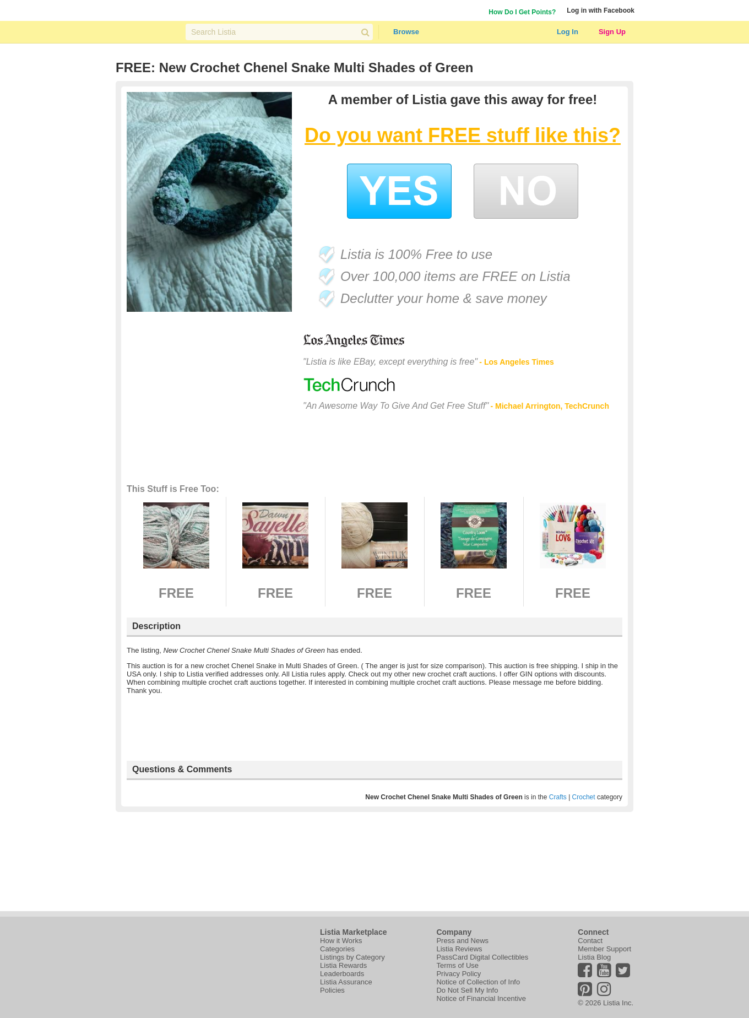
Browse (406, 32)
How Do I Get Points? (522, 12)
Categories (337, 949)
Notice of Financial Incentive (481, 998)
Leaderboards (342, 974)
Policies (332, 990)
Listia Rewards (343, 965)
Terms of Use (457, 965)
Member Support (604, 949)
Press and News (462, 940)
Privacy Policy (458, 974)
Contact (590, 940)
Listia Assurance (346, 982)
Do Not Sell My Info (467, 990)
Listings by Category (352, 957)
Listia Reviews (459, 949)
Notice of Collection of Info (478, 982)
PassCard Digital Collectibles (482, 957)
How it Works (341, 940)
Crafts (558, 797)
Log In (567, 32)
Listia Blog (594, 957)
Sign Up (612, 32)
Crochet (583, 797)
